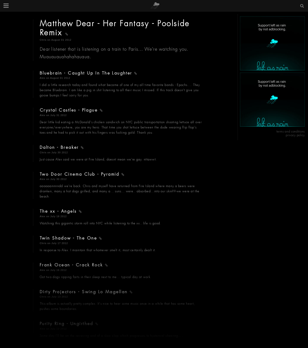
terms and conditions (290, 131)
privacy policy (295, 135)
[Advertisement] (272, 43)
